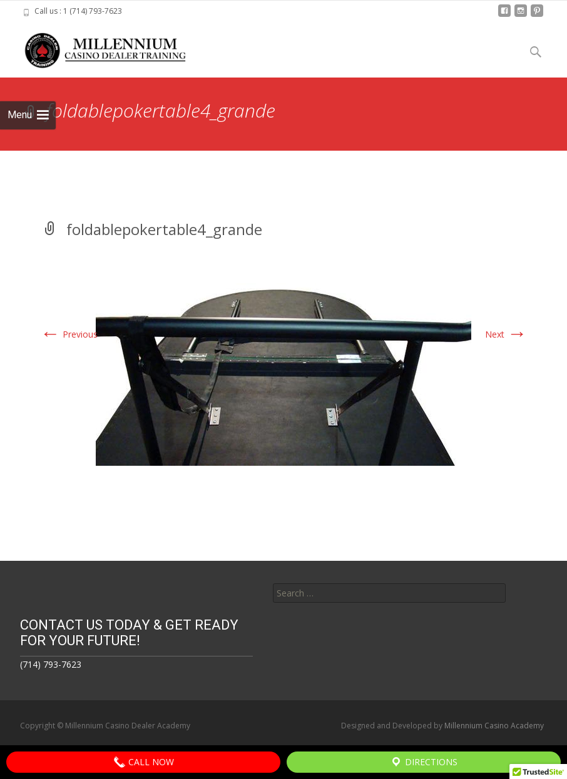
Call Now (143, 762)
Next (506, 334)
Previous (69, 334)
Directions (423, 762)
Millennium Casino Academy (494, 725)
